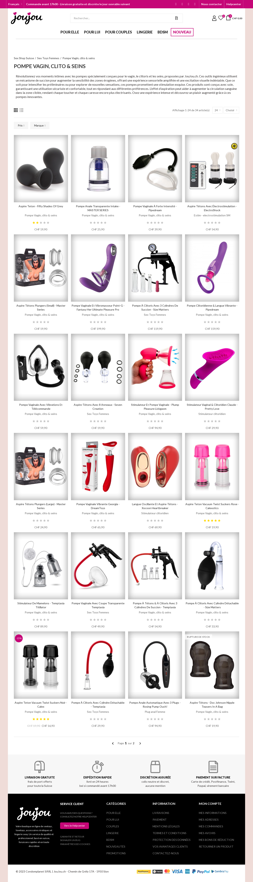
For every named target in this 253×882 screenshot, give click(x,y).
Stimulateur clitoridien (212, 413)
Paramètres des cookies (75, 844)
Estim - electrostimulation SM (212, 215)
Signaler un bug (70, 840)
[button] (211, 4)
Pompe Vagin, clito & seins (41, 215)
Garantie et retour (72, 836)
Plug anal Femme (155, 711)
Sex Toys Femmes (155, 314)
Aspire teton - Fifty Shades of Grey (41, 206)
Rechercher (176, 18)
